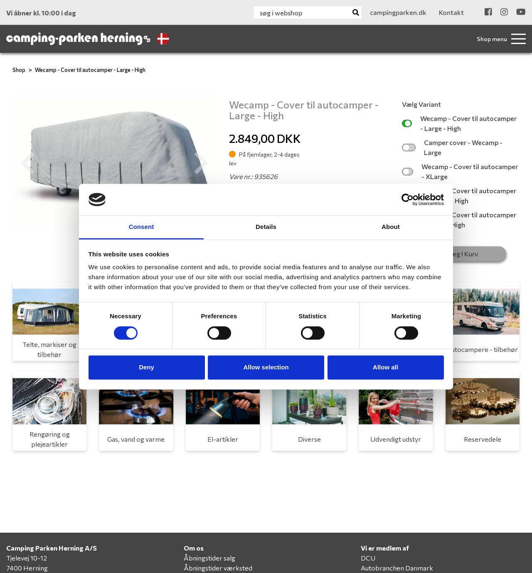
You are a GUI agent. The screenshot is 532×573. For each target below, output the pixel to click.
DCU (368, 558)
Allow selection (265, 367)
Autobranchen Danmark (397, 568)
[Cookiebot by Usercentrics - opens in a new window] (407, 199)
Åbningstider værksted (218, 568)
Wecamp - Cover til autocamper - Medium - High (459, 195)
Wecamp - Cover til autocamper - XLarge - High (459, 220)
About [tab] (391, 227)
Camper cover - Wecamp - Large (452, 147)
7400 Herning (27, 568)
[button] (27, 163)
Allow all (385, 367)
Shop (18, 69)
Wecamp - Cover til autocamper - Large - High (90, 69)
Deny (146, 367)
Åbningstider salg (209, 558)
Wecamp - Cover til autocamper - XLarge (459, 171)
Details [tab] (266, 227)
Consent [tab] (141, 227)
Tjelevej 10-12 (26, 558)
